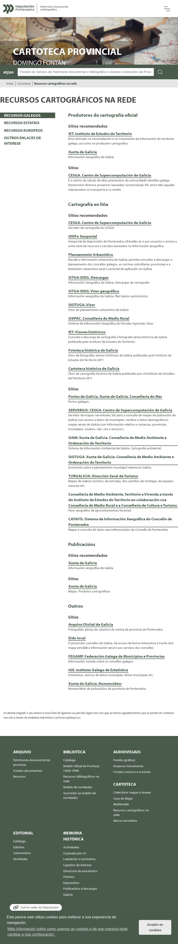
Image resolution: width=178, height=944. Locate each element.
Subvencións (22, 853)
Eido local (77, 637)
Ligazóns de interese (77, 865)
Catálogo (69, 760)
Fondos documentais (27, 771)
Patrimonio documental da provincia (31, 762)
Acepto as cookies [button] (155, 927)
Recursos (19, 776)
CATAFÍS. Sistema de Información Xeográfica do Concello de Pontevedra (120, 521)
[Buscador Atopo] (86, 72)
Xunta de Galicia (82, 151)
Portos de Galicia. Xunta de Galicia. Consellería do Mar (115, 396)
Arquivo (22, 751)
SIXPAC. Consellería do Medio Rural (98, 318)
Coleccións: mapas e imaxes (132, 792)
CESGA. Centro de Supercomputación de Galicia (109, 175)
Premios (68, 877)
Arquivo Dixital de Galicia (90, 624)
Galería (68, 894)
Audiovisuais (127, 751)
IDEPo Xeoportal (82, 236)
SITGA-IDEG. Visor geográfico (93, 290)
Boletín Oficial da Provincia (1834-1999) (81, 768)
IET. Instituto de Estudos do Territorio (100, 133)
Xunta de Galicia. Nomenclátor (95, 683)
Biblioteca (74, 751)
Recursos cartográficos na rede (55, 83)
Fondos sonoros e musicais (132, 772)
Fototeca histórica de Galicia (93, 350)
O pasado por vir (74, 853)
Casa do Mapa (123, 798)
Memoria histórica (73, 836)
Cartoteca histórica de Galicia (93, 368)
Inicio (10, 83)
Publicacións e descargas (80, 888)
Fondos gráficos (124, 760)
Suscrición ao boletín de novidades (79, 795)
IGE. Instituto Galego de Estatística (98, 669)
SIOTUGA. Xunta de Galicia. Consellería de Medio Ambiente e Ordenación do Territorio (121, 459)
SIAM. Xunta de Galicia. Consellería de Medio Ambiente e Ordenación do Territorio (117, 440)
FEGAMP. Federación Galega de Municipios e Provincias (116, 656)
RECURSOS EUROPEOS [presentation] (23, 130)
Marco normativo (125, 820)
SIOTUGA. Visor (81, 304)
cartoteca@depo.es (67, 717)
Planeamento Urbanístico (90, 254)
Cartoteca (24, 83)
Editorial (23, 833)
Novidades (20, 859)
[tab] (27, 115)
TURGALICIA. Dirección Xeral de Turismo (103, 475)
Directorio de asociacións (80, 871)
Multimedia (121, 804)
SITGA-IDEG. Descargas (88, 277)
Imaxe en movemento (128, 766)
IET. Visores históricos (86, 331)
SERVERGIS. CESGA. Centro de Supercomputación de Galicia (120, 410)
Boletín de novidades (77, 787)
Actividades (71, 847)
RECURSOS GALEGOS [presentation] (22, 115)
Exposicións (71, 883)
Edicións (19, 847)
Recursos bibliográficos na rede (81, 778)
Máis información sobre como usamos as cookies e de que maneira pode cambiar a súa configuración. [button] (67, 931)
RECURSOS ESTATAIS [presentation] (21, 122)
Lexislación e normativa (79, 859)
